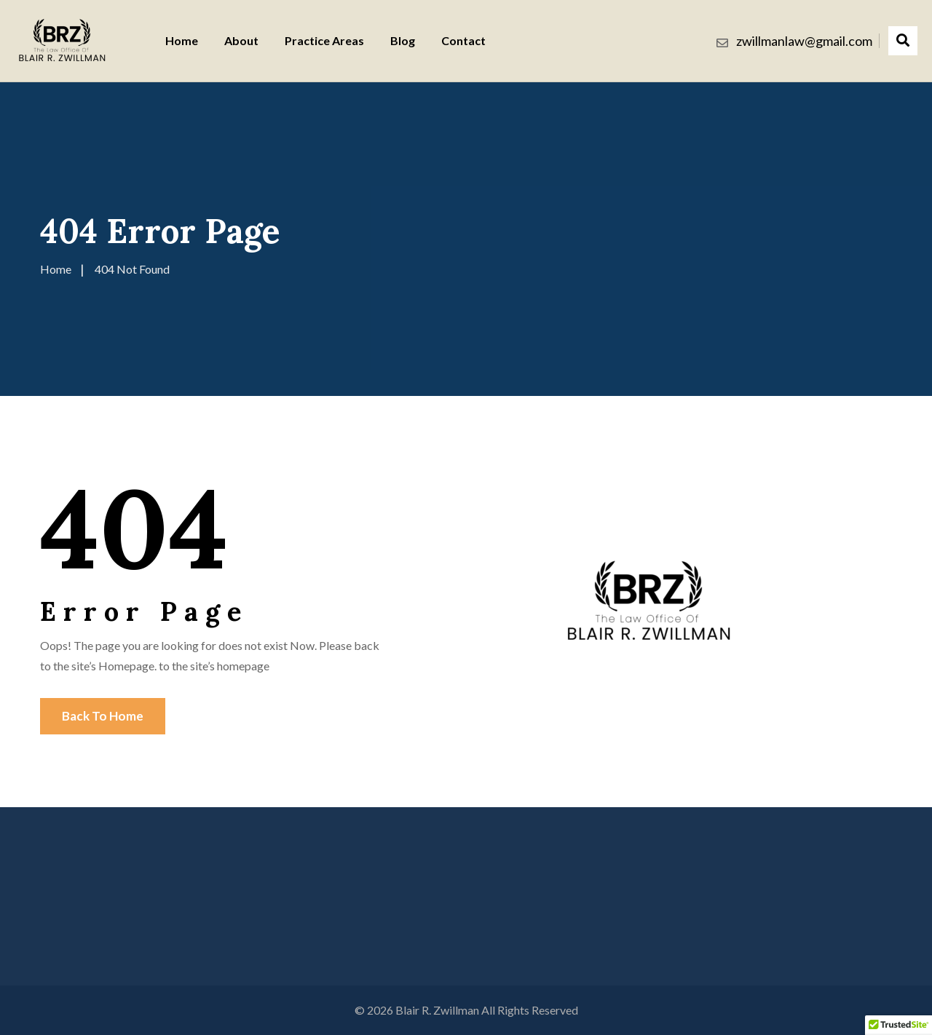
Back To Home (102, 715)
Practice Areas (324, 40)
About (241, 40)
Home (181, 40)
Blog (402, 40)
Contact (463, 40)
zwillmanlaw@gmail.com (804, 41)
